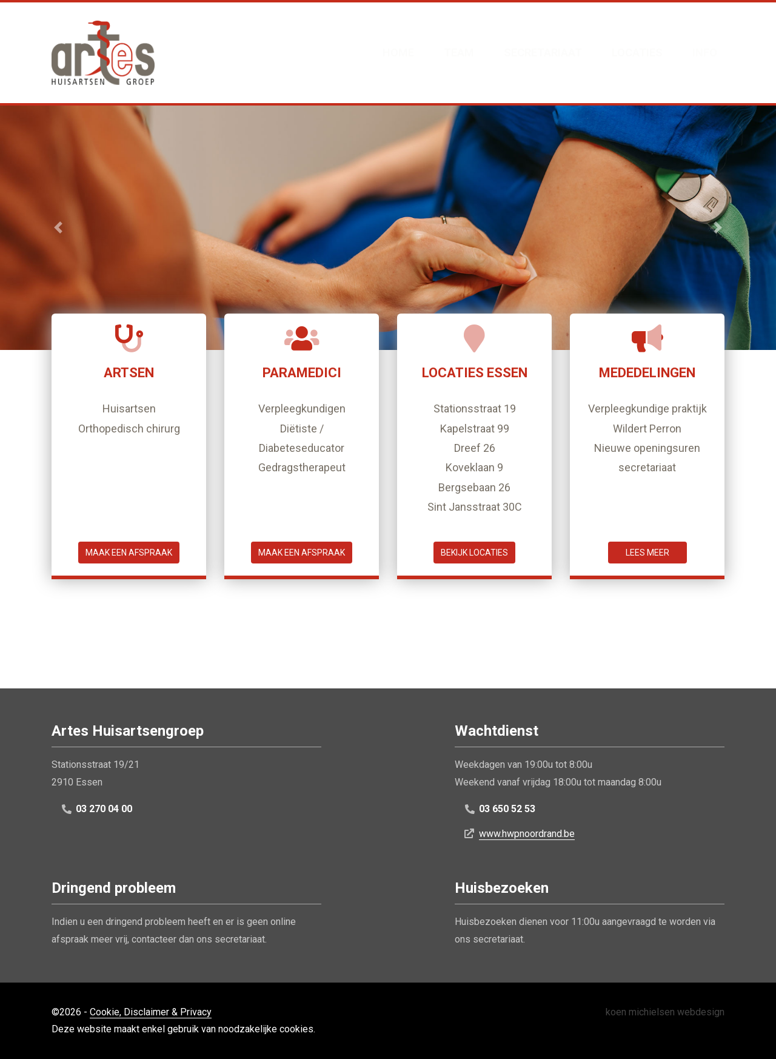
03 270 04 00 (104, 809)
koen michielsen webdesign (665, 1012)
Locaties (637, 52)
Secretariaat (543, 52)
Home (398, 52)
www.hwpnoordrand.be (527, 833)
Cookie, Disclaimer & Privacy (151, 1012)
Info (704, 52)
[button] (58, 227)
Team (459, 52)
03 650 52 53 (507, 809)
